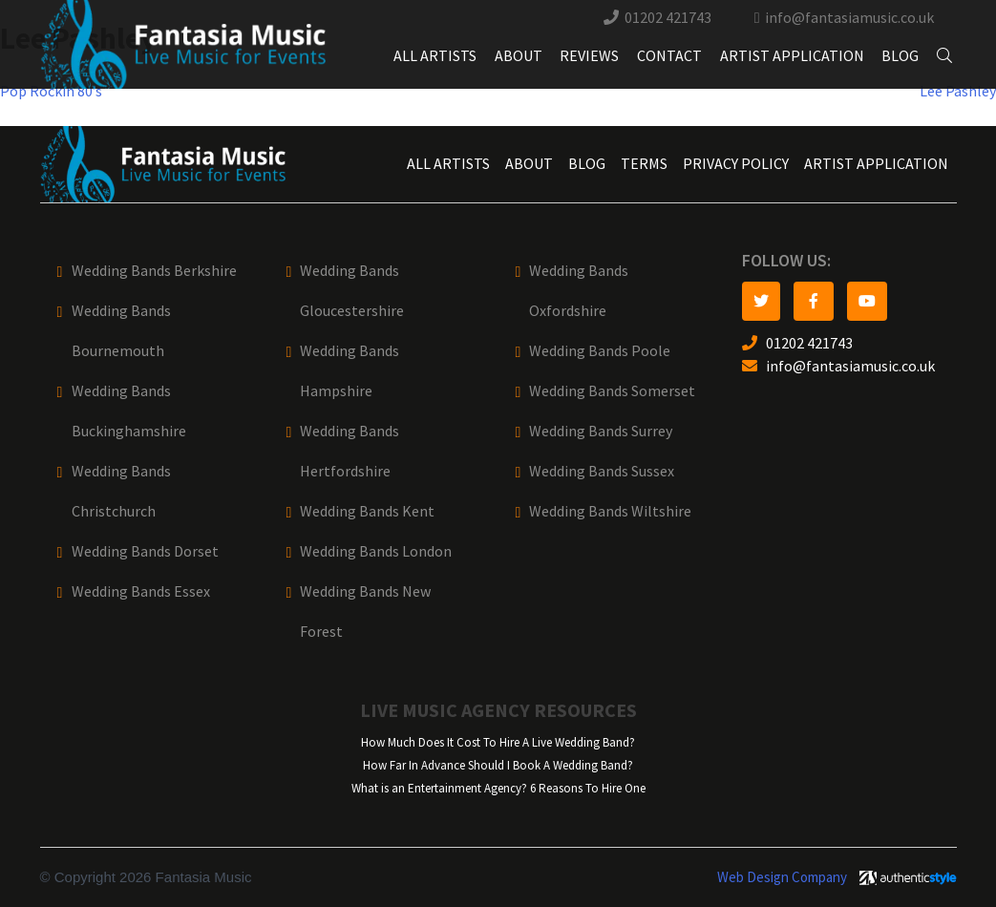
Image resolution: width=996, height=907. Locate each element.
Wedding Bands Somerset (612, 391)
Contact (669, 56)
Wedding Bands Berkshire (154, 271)
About (518, 56)
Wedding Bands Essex (141, 591)
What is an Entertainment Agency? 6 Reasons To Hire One (498, 788)
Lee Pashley (958, 91)
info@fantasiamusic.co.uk (849, 18)
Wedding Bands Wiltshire (610, 511)
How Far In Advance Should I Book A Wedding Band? (498, 765)
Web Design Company (782, 877)
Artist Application (792, 56)
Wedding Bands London (376, 551)
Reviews (589, 56)
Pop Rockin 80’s (51, 91)
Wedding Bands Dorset (145, 551)
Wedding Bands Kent (367, 511)
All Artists (435, 56)
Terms (644, 164)
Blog (900, 56)
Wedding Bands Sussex (601, 471)
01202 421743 (668, 18)
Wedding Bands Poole (599, 351)
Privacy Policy (736, 164)
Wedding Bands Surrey (600, 431)
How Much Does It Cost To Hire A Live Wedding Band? (498, 742)
